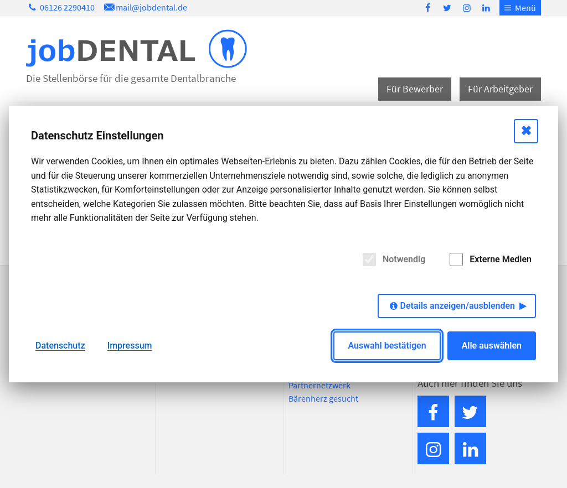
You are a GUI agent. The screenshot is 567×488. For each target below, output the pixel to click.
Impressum (129, 345)
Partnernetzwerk (319, 385)
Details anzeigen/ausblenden (457, 305)
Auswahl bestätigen (387, 345)
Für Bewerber (414, 88)
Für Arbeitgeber (500, 88)
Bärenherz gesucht (323, 398)
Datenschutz (60, 345)
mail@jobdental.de (144, 7)
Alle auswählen (492, 345)
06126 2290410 (60, 7)
